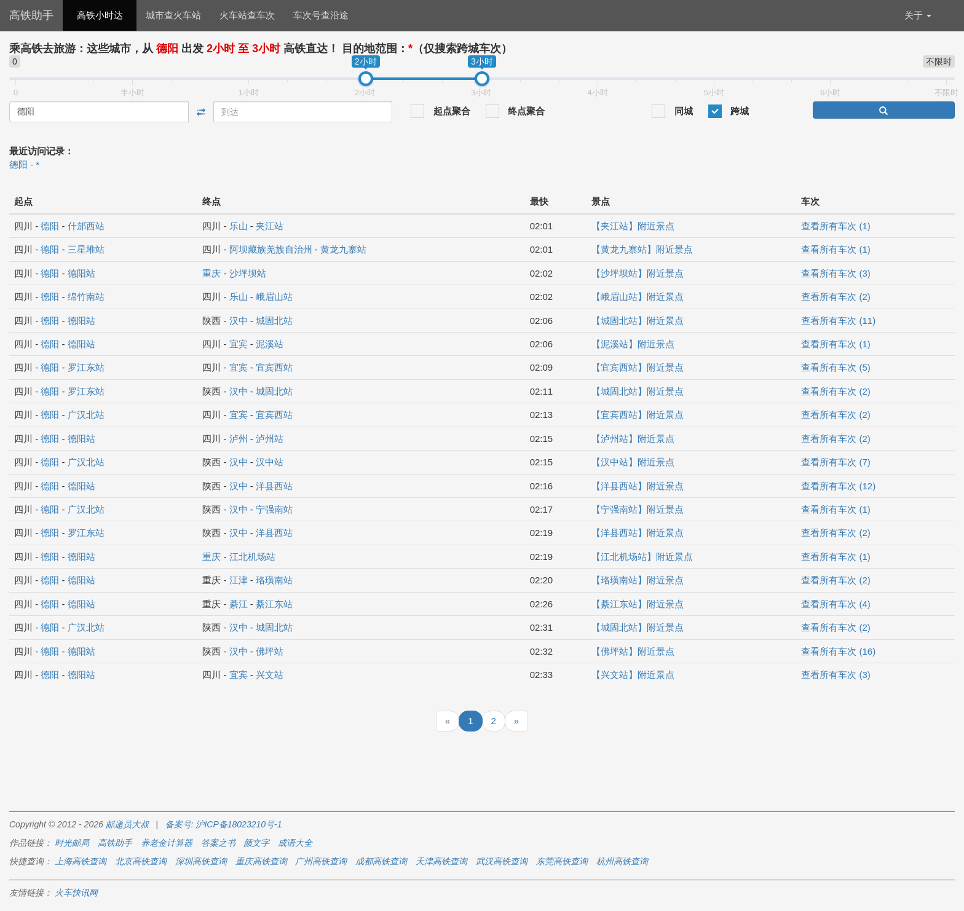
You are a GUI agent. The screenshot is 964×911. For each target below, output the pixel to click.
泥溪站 (269, 344)
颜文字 (256, 843)
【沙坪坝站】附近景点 (637, 273)
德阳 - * (24, 164)
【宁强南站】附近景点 (637, 509)
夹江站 (269, 226)
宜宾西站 (274, 367)
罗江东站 (86, 367)
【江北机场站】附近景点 (642, 556)
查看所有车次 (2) (836, 296)
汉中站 (269, 462)
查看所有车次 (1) (836, 226)
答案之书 (218, 843)
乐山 (238, 226)
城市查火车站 (173, 15)
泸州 (238, 438)
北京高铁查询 (141, 861)
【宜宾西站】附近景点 (637, 367)
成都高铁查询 (381, 861)
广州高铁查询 (321, 861)
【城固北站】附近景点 (637, 320)
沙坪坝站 (247, 273)
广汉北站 (86, 414)
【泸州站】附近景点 (632, 438)
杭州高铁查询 (622, 861)
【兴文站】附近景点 (632, 674)
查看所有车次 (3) (836, 273)
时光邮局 (72, 843)
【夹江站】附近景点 (632, 226)
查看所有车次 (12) (838, 486)
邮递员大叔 (127, 824)
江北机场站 (252, 556)
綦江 (238, 604)
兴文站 (269, 674)
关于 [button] (917, 15)
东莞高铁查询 (562, 861)
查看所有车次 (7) (836, 462)
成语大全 (295, 843)
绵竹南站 (86, 296)
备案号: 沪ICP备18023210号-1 (223, 824)
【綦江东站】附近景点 (637, 604)
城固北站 (274, 320)
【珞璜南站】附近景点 (637, 580)
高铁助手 (31, 15)
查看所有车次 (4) (836, 604)
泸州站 (269, 438)
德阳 (50, 226)
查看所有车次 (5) (836, 367)
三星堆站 (86, 249)
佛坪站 (269, 651)
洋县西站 (274, 486)
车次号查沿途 (321, 15)
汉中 (238, 320)
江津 (238, 580)
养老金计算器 (166, 843)
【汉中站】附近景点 (632, 462)
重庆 (211, 273)
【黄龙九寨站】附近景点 (642, 249)
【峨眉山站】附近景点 (637, 296)
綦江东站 (274, 604)
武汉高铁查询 (501, 861)
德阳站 (81, 273)
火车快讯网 (76, 892)
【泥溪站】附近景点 (632, 344)
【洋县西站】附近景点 (637, 486)
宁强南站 (274, 509)
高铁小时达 (100, 15)
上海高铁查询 (80, 861)
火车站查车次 (247, 15)
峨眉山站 (274, 296)
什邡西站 (86, 226)
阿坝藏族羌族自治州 (270, 249)
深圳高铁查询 (201, 861)
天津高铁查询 (441, 861)
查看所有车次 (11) (838, 320)
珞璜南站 (274, 580)
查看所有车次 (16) (838, 651)
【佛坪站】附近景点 (632, 651)
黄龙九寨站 (343, 249)
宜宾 (238, 344)
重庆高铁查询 (261, 861)
